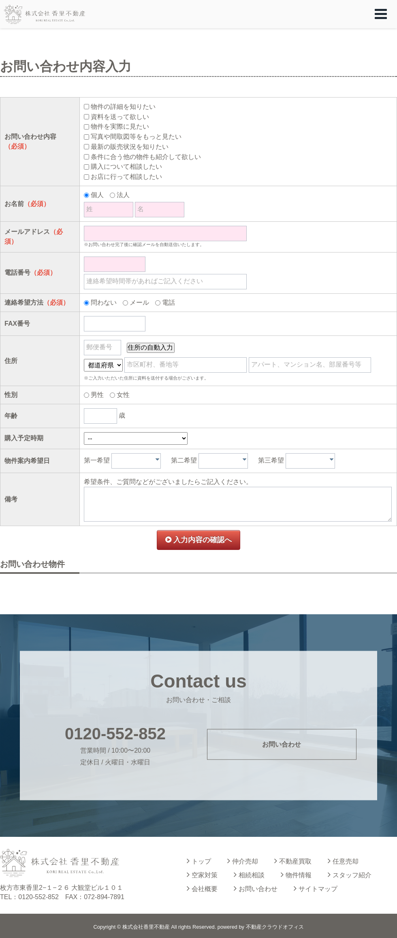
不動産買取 (293, 861)
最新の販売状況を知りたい (130, 146)
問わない (104, 302)
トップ (199, 861)
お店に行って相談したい (126, 176)
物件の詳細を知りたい (123, 106)
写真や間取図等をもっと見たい (136, 136)
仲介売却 (242, 861)
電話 (168, 302)
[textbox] (138, 461)
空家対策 (202, 874)
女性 (123, 394)
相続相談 (249, 874)
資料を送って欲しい (120, 116)
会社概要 (202, 888)
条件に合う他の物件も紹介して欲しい (146, 156)
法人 (123, 194)
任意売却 (343, 861)
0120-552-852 (115, 734)
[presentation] (157, 459)
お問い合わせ (281, 744)
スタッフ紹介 (349, 874)
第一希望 (97, 460)
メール (139, 302)
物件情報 (296, 874)
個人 (97, 194)
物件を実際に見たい (120, 126)
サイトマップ (315, 888)
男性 (97, 394)
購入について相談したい (126, 166)
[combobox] (136, 461)
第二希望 (184, 460)
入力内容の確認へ (198, 540)
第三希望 (271, 460)
